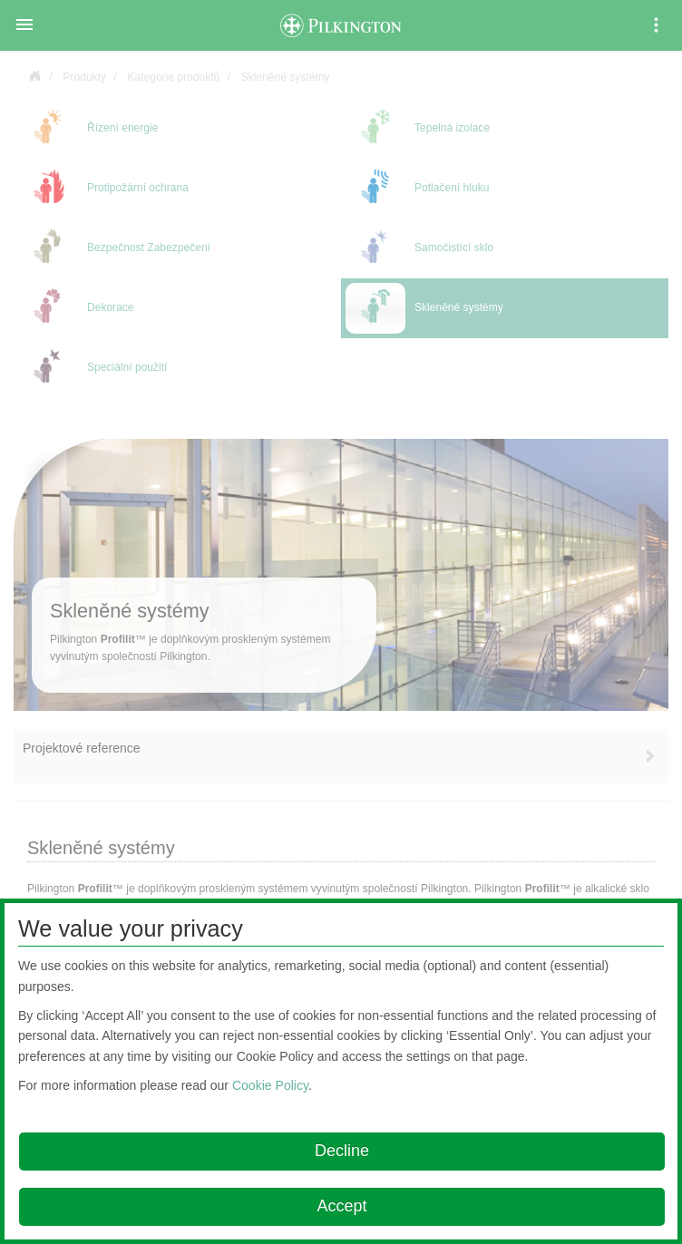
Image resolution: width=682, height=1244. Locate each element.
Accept (341, 1206)
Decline (342, 1151)
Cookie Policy (270, 1085)
